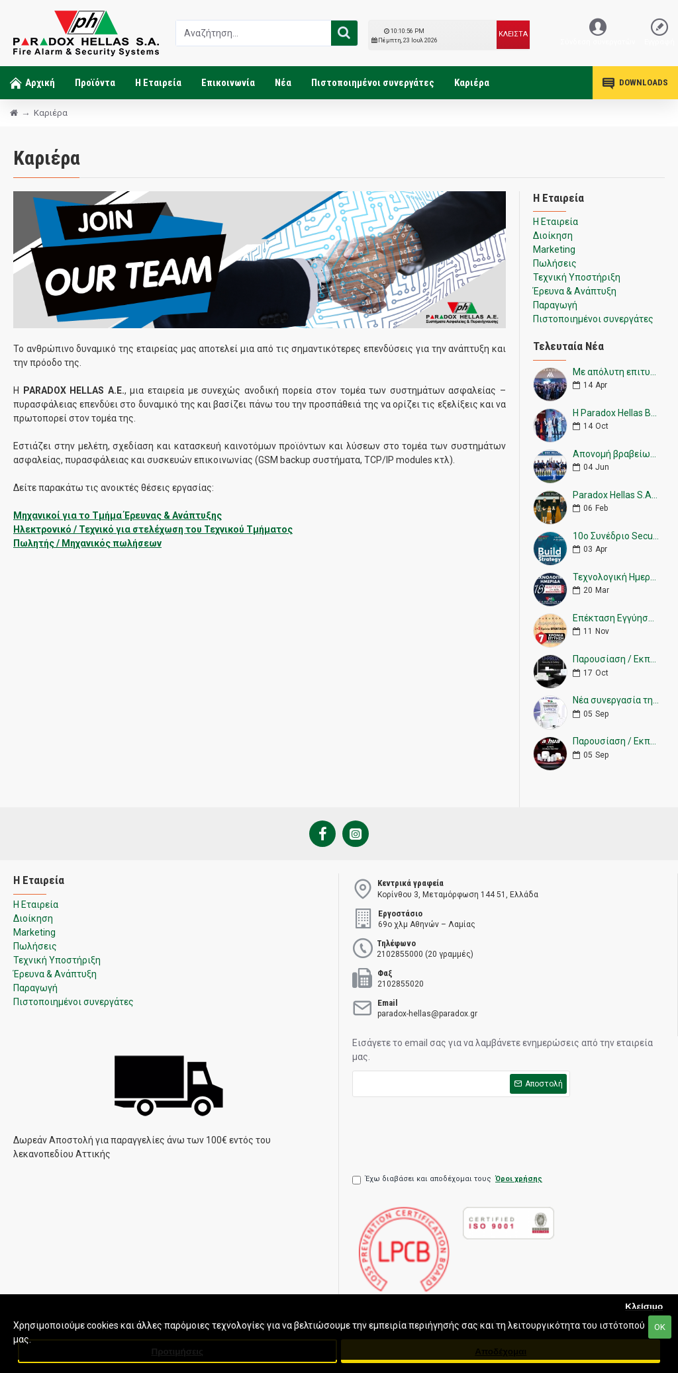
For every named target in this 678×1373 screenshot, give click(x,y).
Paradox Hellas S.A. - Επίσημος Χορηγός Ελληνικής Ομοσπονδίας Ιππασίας (616, 495)
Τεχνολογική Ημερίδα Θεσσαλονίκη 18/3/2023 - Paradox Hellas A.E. (616, 577)
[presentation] (453, 1129)
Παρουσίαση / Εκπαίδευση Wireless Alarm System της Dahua (616, 741)
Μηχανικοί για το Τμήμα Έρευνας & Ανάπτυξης (117, 515)
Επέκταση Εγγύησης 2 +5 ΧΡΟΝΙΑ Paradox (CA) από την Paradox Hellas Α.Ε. (616, 618)
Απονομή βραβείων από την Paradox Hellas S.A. (616, 454)
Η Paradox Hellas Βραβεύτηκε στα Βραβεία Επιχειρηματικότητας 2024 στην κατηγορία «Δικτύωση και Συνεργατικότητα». (616, 413)
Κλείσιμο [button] (644, 1306)
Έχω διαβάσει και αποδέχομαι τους (448, 1179)
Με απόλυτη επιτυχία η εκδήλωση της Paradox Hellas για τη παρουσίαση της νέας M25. (616, 372)
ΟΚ (659, 1327)
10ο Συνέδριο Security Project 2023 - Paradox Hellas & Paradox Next (616, 536)
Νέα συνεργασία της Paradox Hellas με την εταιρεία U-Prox (616, 700)
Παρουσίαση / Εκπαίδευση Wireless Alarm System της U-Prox (616, 659)
